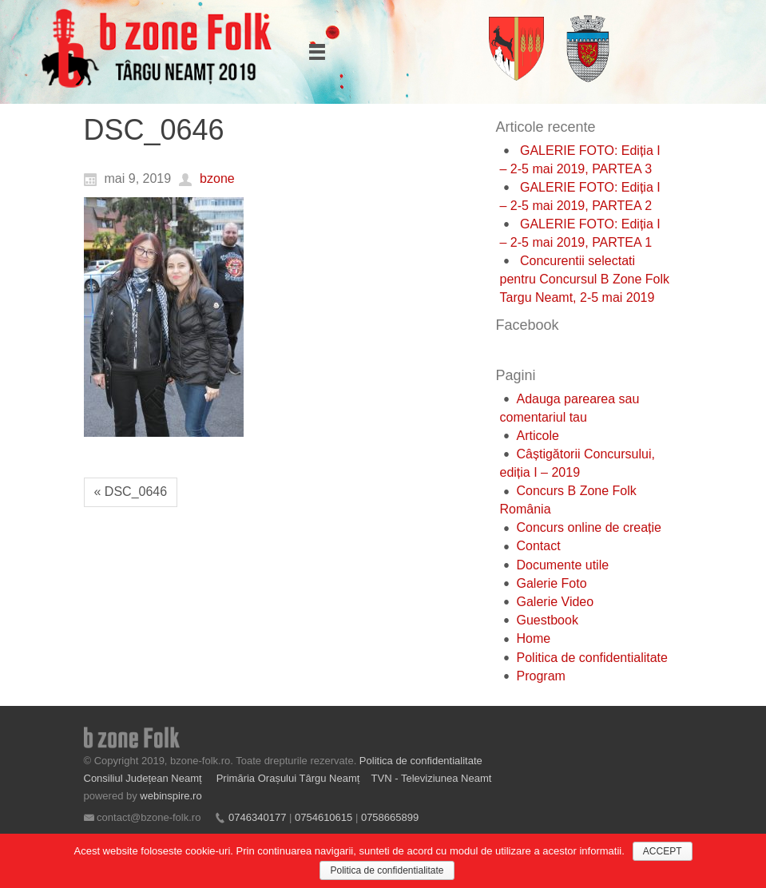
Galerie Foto (552, 583)
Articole (538, 435)
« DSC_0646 (131, 491)
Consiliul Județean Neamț (144, 778)
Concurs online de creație (589, 527)
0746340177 (257, 817)
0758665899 (390, 817)
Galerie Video (555, 602)
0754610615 (323, 817)
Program (541, 676)
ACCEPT (662, 851)
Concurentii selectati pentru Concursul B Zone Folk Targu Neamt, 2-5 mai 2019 (585, 279)
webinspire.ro (170, 796)
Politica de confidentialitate (592, 657)
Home (534, 638)
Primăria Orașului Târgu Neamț (288, 778)
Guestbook (547, 620)
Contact (539, 546)
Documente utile (563, 565)
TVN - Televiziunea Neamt (431, 778)
